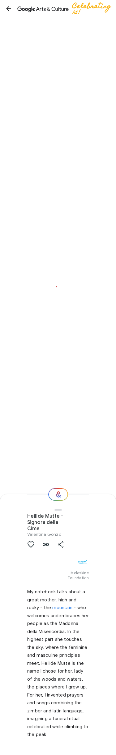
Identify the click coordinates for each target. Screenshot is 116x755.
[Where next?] (58, 494)
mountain (62, 607)
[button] (8, 8)
